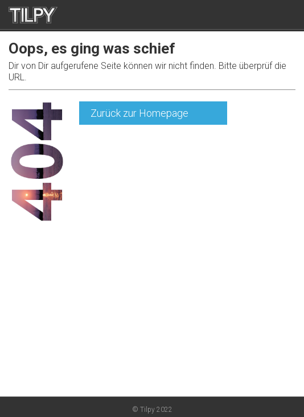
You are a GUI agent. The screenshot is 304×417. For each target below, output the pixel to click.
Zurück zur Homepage (139, 113)
